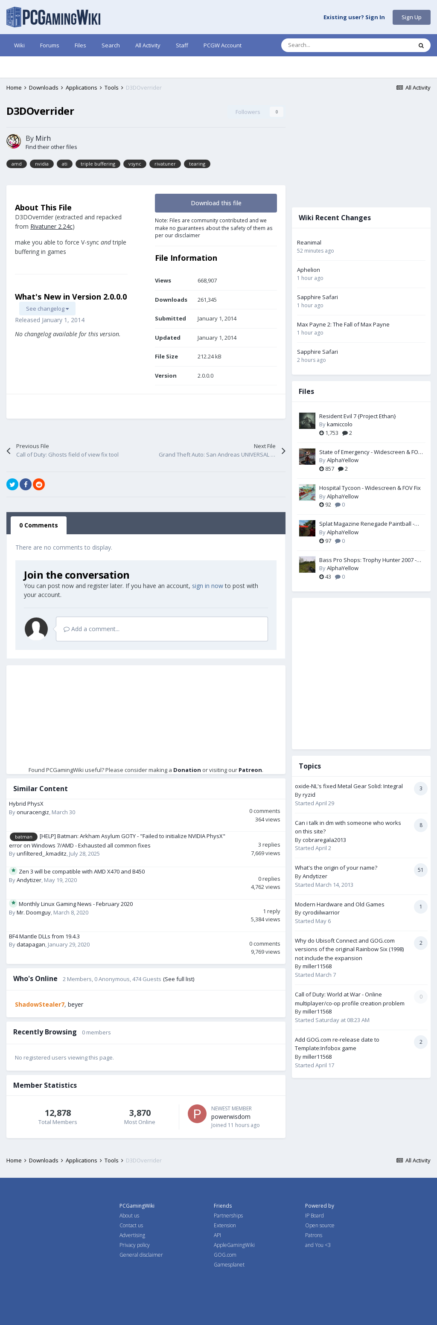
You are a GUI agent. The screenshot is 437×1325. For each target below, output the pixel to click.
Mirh (43, 138)
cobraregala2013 (324, 840)
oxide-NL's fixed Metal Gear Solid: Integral (349, 786)
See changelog (47, 308)
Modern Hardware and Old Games (340, 904)
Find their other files (51, 147)
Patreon (250, 770)
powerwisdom (231, 1116)
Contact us (131, 1225)
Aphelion (308, 270)
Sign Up (412, 17)
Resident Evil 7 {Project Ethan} (357, 416)
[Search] (328, 45)
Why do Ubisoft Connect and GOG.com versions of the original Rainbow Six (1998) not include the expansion (349, 949)
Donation (187, 770)
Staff (182, 45)
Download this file (216, 203)
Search (111, 45)
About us (129, 1215)
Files (80, 45)
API (217, 1235)
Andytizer (29, 880)
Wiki (19, 45)
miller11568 (317, 966)
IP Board (314, 1215)
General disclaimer (141, 1254)
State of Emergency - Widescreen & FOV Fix (370, 452)
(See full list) (178, 979)
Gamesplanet (229, 1264)
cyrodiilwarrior (321, 912)
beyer (75, 1004)
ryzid (309, 794)
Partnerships (228, 1215)
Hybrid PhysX (26, 803)
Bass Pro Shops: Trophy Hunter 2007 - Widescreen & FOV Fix (368, 560)
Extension (225, 1225)
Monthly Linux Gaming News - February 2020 (76, 904)
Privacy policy (134, 1245)
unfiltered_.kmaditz (42, 853)
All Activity (147, 45)
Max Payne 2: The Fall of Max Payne (343, 324)
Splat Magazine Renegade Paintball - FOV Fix (366, 524)
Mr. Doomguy (34, 912)
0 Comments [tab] (38, 525)
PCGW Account (223, 45)
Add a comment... (91, 629)
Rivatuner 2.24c (51, 226)
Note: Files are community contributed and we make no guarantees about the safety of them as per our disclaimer (214, 228)
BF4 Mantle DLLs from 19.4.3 (44, 936)
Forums (49, 45)
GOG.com (225, 1254)
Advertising (132, 1235)
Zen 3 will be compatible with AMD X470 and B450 (82, 871)
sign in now (207, 586)
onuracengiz (33, 812)
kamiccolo (340, 424)
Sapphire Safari (317, 297)
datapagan (31, 944)
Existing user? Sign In (354, 17)
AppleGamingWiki (234, 1245)
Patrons (313, 1235)
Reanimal (309, 242)
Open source (320, 1225)
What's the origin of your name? (336, 867)
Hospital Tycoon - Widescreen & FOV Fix (370, 488)
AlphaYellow (342, 460)
